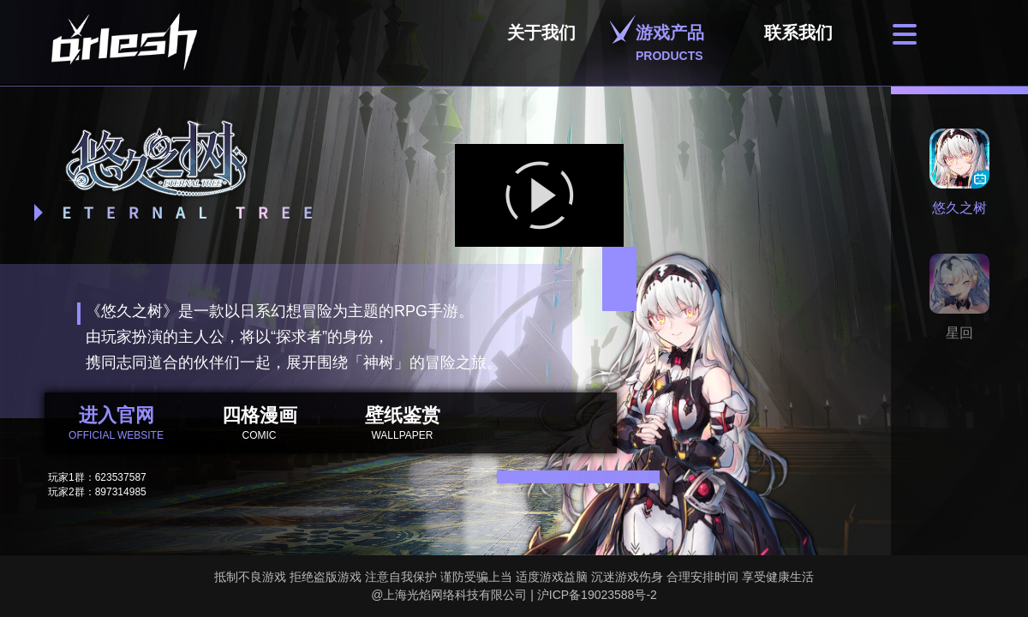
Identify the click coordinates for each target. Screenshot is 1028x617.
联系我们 (798, 42)
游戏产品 (670, 42)
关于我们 (541, 42)
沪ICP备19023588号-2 (597, 595)
